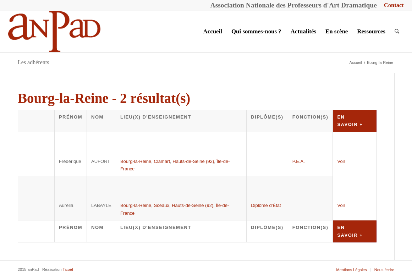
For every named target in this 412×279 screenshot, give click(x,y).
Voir (341, 161)
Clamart (162, 161)
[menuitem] (392, 5)
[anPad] (54, 31)
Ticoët (67, 269)
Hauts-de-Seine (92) (193, 161)
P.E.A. (298, 161)
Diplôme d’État (266, 205)
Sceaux (161, 205)
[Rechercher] (397, 31)
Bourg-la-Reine (135, 161)
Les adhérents (33, 62)
